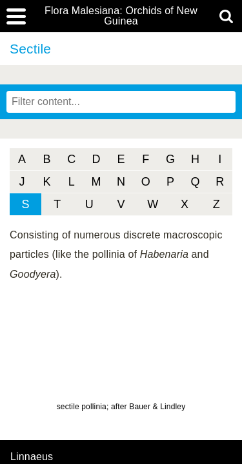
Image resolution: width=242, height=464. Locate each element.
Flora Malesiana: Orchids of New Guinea (121, 16)
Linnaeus (31, 457)
